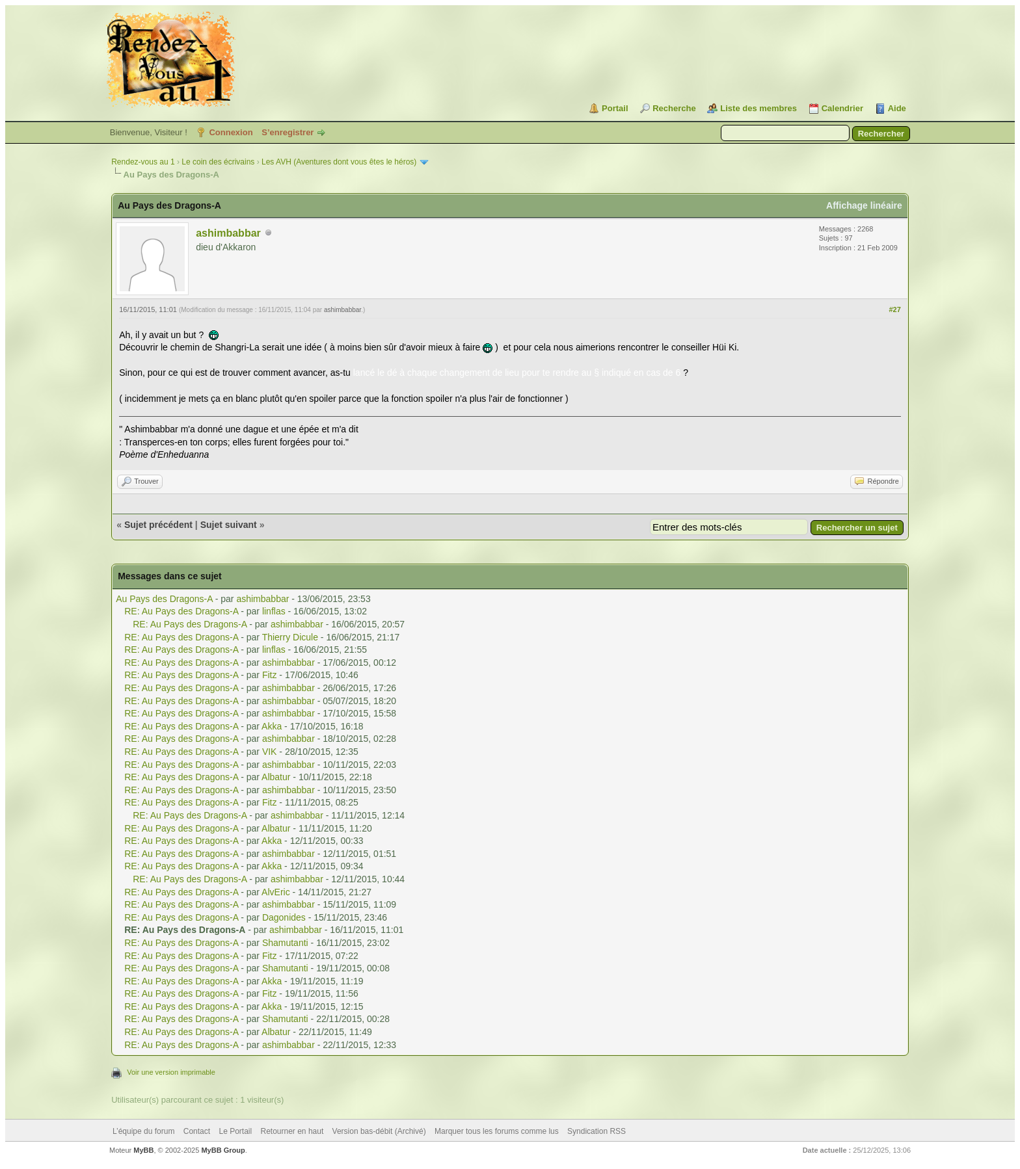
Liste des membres (758, 108)
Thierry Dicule (290, 637)
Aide (897, 108)
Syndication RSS (596, 1131)
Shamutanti (285, 943)
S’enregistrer (288, 132)
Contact (196, 1131)
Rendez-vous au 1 (142, 161)
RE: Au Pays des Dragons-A (181, 611)
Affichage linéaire (864, 205)
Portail (615, 108)
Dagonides (284, 917)
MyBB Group (223, 1150)
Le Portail (235, 1131)
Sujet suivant (228, 524)
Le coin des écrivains (217, 161)
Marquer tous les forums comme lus (497, 1131)
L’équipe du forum (143, 1131)
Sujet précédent (158, 524)
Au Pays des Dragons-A (164, 599)
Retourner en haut (292, 1131)
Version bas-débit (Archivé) (379, 1131)
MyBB (143, 1150)
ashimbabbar (228, 233)
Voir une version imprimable (171, 1072)
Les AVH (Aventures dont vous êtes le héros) (339, 161)
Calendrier (842, 108)
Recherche (673, 108)
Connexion (230, 132)
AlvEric (276, 892)
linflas (274, 611)
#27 (894, 309)
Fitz (269, 675)
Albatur (276, 777)
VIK (269, 751)
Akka (272, 726)
